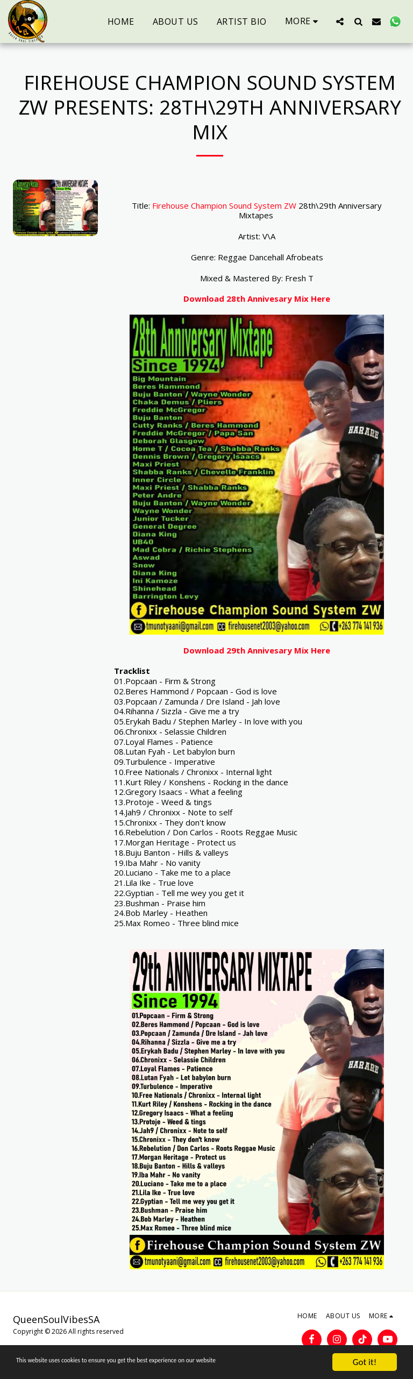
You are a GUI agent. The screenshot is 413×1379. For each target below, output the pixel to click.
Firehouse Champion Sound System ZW (224, 205)
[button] (339, 21)
